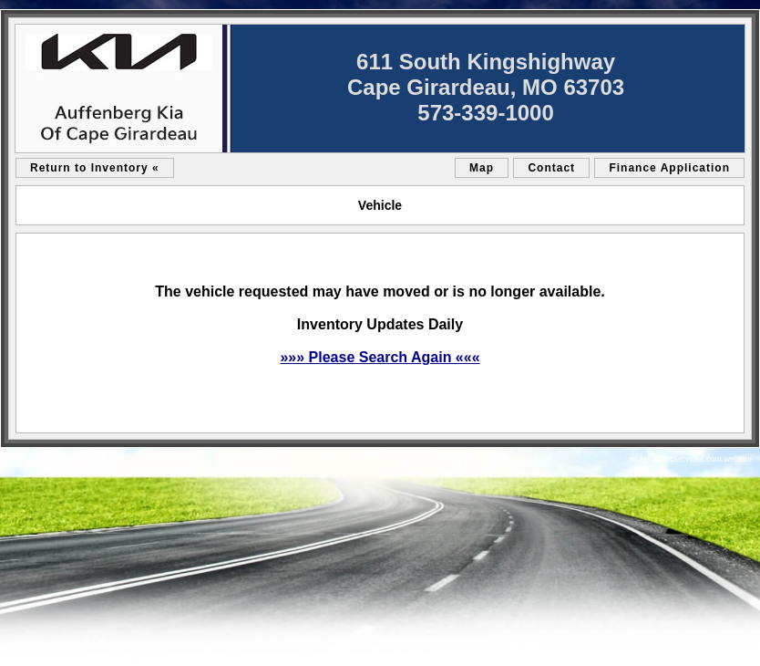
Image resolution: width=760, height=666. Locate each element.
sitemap (22, 458)
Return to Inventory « (94, 167)
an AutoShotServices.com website (690, 458)
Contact (551, 167)
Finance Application (669, 167)
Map (481, 167)
